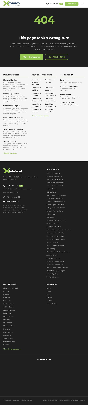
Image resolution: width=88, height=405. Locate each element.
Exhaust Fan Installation (55, 211)
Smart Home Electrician (55, 264)
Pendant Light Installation (55, 201)
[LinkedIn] (19, 197)
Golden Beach (8, 307)
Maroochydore (8, 316)
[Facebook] (4, 197)
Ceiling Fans (50, 214)
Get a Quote (71, 4)
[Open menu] (82, 3)
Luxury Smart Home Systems (57, 268)
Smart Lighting (52, 274)
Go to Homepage (31, 57)
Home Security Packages (55, 271)
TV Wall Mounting (53, 277)
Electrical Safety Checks (55, 233)
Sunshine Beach (9, 342)
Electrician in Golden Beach (37, 100)
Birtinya (6, 291)
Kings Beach (7, 313)
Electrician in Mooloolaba (50, 111)
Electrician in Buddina (36, 89)
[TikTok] (12, 197)
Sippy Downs (8, 338)
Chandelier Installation (54, 198)
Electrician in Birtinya (50, 81)
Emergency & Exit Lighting (56, 220)
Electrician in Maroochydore (50, 105)
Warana (6, 345)
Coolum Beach (8, 304)
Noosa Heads (8, 332)
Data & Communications (55, 245)
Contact (49, 301)
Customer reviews (72, 103)
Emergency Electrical (15, 98)
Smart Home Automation (15, 133)
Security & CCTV (15, 145)
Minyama (6, 320)
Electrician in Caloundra (36, 94)
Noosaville (7, 335)
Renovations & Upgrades (15, 121)
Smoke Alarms (51, 189)
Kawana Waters (9, 310)
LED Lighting (51, 192)
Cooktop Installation (53, 227)
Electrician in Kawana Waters (50, 100)
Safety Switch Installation (55, 208)
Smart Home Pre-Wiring (55, 261)
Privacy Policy (51, 304)
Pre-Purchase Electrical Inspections (59, 230)
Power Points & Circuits (55, 186)
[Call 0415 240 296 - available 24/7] (54, 3)
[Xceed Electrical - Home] (11, 3)
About (48, 291)
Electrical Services (15, 85)
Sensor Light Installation (55, 205)
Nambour (6, 329)
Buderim (6, 297)
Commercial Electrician (55, 236)
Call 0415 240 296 (56, 57)
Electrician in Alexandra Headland (36, 82)
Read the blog (72, 96)
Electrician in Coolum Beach (50, 94)
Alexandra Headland (10, 288)
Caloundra (7, 301)
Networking (50, 249)
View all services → (10, 153)
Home (48, 288)
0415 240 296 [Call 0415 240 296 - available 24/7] (13, 186)
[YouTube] (15, 197)
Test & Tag (50, 217)
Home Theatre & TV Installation (57, 252)
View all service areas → (40, 116)
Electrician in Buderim (50, 89)
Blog (48, 294)
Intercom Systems (53, 258)
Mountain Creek (9, 326)
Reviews (49, 297)
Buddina (6, 294)
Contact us (72, 81)
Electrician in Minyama (36, 111)
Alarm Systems (52, 255)
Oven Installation (52, 223)
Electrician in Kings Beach (36, 105)
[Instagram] (8, 197)
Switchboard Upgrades (15, 110)
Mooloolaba (7, 323)
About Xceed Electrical (72, 88)
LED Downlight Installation (56, 195)
